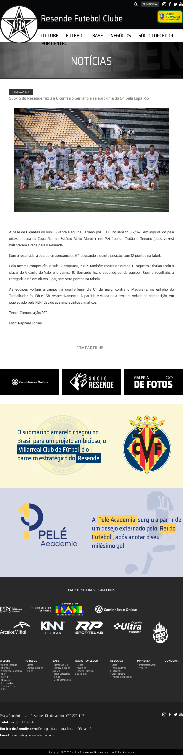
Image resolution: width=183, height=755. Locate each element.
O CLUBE (49, 35)
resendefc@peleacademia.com (32, 735)
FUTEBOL (75, 35)
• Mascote (4, 677)
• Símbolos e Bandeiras (11, 671)
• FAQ (3, 689)
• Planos (79, 665)
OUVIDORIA (150, 4)
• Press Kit (142, 668)
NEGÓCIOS (121, 35)
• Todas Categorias (61, 674)
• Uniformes (5, 680)
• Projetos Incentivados (121, 677)
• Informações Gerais (146, 665)
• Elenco (29, 665)
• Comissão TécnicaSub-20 (61, 669)
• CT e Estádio (6, 683)
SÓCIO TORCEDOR (155, 35)
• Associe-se (80, 668)
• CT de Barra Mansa (62, 680)
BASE (97, 35)
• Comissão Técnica (34, 668)
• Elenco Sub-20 (60, 665)
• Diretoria (5, 668)
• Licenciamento (117, 674)
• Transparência (7, 686)
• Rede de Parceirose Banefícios (84, 672)
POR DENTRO (54, 43)
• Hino (3, 674)
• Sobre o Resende (8, 665)
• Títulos (29, 671)
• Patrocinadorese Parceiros (118, 669)
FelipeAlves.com (124, 752)
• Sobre (113, 665)
